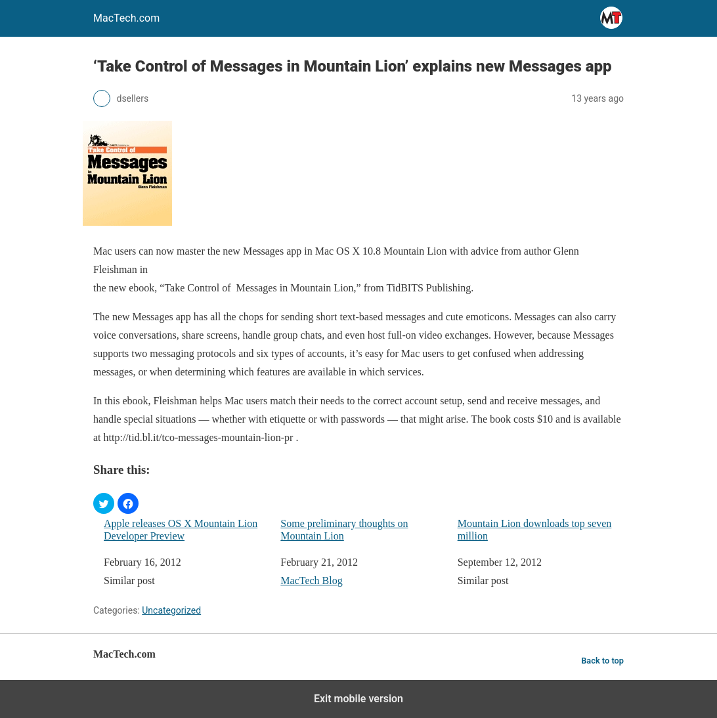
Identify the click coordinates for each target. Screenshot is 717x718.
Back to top (602, 660)
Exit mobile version (358, 698)
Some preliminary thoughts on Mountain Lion (344, 529)
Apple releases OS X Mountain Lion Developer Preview (180, 529)
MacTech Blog (311, 580)
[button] (103, 503)
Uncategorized (171, 610)
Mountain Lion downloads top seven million (535, 529)
